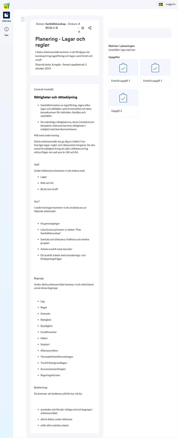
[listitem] (6, 17)
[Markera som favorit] (83, 28)
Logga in (170, 4)
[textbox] (64, 259)
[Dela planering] (90, 28)
